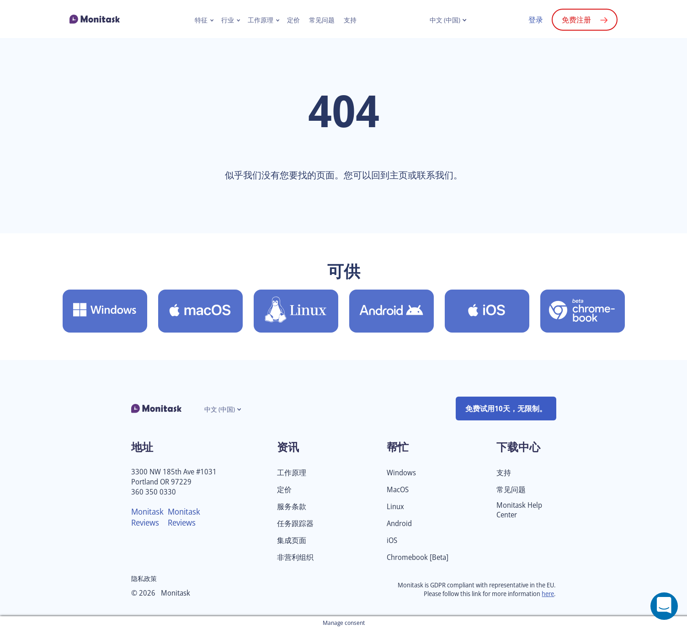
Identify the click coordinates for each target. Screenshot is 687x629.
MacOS (398, 490)
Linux (395, 506)
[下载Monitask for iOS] (487, 311)
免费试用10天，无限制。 (506, 408)
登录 (535, 20)
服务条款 (291, 506)
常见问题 (322, 20)
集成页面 (291, 540)
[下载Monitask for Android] (391, 311)
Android (399, 523)
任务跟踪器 (295, 523)
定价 (293, 20)
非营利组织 (295, 557)
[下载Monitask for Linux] (296, 311)
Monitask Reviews (147, 517)
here (548, 593)
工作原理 (260, 20)
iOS (392, 540)
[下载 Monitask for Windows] (105, 311)
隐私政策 (144, 578)
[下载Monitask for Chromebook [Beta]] (582, 311)
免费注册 (576, 20)
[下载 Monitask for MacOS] (200, 311)
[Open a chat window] (664, 606)
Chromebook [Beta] (417, 557)
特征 (201, 20)
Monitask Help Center (519, 510)
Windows (401, 473)
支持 (350, 20)
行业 (227, 20)
